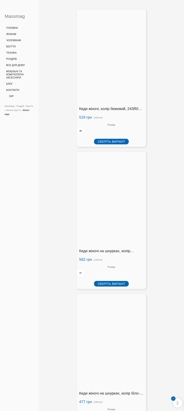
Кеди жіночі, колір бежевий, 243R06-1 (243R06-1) (62, 71)
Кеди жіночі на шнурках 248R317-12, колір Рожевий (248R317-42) (156, 177)
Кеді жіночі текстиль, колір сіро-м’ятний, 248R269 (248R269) (63, 282)
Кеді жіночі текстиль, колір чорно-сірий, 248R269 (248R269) (63, 177)
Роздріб (11, 59)
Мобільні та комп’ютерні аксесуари (15, 74)
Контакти (12, 90)
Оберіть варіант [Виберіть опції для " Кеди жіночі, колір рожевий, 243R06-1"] (111, 209)
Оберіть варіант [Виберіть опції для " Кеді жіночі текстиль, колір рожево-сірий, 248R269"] (111, 314)
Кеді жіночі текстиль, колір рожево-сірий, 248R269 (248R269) (110, 282)
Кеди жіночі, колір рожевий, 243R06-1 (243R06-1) (109, 177)
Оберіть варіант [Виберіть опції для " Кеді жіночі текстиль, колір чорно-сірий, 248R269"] (64, 209)
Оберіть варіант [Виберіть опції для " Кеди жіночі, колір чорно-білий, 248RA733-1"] (158, 314)
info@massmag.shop (57, 378)
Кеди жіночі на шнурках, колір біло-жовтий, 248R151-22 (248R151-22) (157, 71)
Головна (12, 28)
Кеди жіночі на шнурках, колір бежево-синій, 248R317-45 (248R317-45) (105, 71)
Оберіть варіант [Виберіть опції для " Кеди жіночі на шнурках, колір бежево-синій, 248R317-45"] (111, 104)
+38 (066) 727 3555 (58, 370)
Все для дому (15, 65)
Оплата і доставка (129, 377)
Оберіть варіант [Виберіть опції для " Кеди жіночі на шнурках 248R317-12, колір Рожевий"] (158, 209)
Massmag (15, 16)
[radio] (47, 93)
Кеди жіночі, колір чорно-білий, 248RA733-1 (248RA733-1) (155, 282)
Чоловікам (13, 40)
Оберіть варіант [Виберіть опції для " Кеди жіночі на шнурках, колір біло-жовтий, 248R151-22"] (158, 104)
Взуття (11, 46)
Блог (9, 84)
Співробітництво (129, 381)
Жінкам (11, 34)
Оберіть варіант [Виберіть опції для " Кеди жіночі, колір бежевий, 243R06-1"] (64, 104)
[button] (157, 378)
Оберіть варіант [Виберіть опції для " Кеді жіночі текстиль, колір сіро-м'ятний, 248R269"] (64, 314)
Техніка (11, 52)
